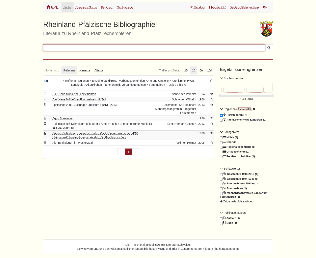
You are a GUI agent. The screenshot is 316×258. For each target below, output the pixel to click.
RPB (52, 7)
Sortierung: (52, 70)
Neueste (85, 70)
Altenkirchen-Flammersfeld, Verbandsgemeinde (116, 84)
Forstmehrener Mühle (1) (239, 183)
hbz (216, 248)
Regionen (107, 7)
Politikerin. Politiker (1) (237, 156)
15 (186, 70)
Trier (174, 248)
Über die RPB (218, 7)
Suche (67, 7)
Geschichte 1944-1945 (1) (239, 179)
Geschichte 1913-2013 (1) (239, 174)
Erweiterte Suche (86, 7)
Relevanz (69, 70)
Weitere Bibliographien (244, 7)
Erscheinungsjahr (232, 78)
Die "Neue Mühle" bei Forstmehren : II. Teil (79, 99)
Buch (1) (228, 223)
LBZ (96, 248)
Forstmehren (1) (233, 188)
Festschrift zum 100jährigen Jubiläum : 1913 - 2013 (84, 104)
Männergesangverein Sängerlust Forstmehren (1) (243, 194)
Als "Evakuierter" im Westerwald (72, 142)
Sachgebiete (125, 7)
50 (201, 70)
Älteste (99, 70)
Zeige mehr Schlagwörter (236, 201)
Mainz (161, 248)
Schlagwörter (230, 168)
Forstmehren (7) (233, 115)
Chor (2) (228, 142)
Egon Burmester (62, 118)
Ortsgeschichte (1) (234, 152)
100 (209, 70)
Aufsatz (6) (230, 218)
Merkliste (197, 7)
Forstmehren (157, 84)
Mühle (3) (229, 137)
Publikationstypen (233, 212)
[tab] (52, 70)
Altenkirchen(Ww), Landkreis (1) (243, 120)
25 (193, 70)
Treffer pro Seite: (169, 70)
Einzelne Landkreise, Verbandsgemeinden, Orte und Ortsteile (130, 80)
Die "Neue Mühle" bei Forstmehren (74, 94)
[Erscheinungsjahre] (246, 99)
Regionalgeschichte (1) (237, 147)
